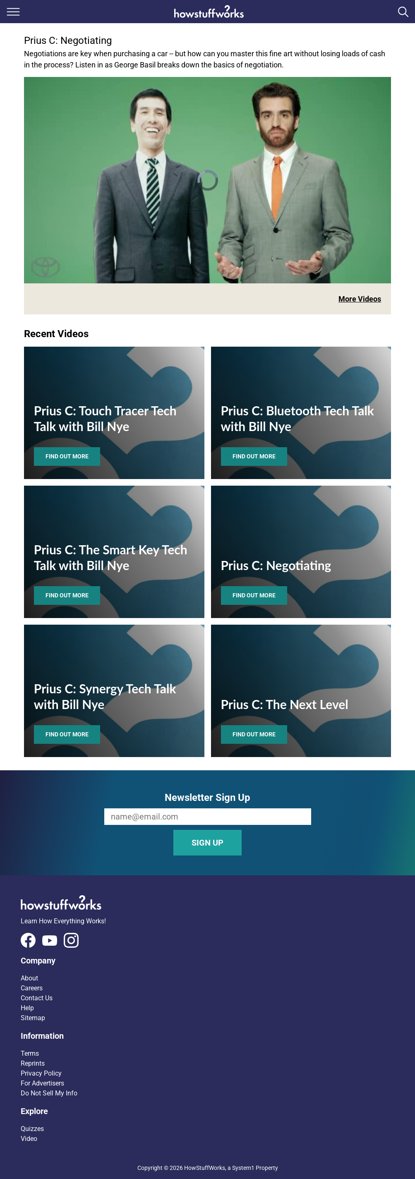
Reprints (33, 1063)
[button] (207, 960)
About (29, 978)
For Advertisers (42, 1083)
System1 (243, 1168)
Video (29, 1139)
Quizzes (32, 1129)
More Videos (359, 299)
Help (27, 1008)
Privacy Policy (41, 1073)
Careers (32, 988)
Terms (30, 1053)
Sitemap (33, 1018)
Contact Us (37, 998)
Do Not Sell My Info (49, 1093)
